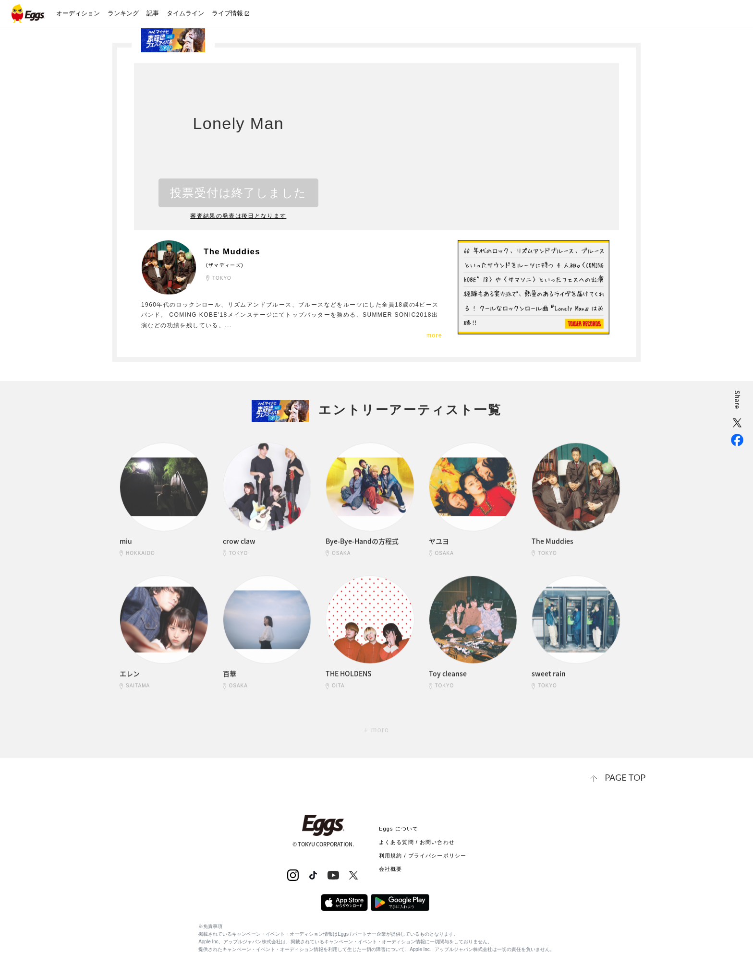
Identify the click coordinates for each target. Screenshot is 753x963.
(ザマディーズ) (224, 264)
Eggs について (398, 827)
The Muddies (237, 251)
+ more (376, 730)
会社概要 (390, 867)
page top (628, 777)
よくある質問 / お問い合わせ (417, 840)
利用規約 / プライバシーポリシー (422, 853)
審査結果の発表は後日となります (238, 216)
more (434, 335)
